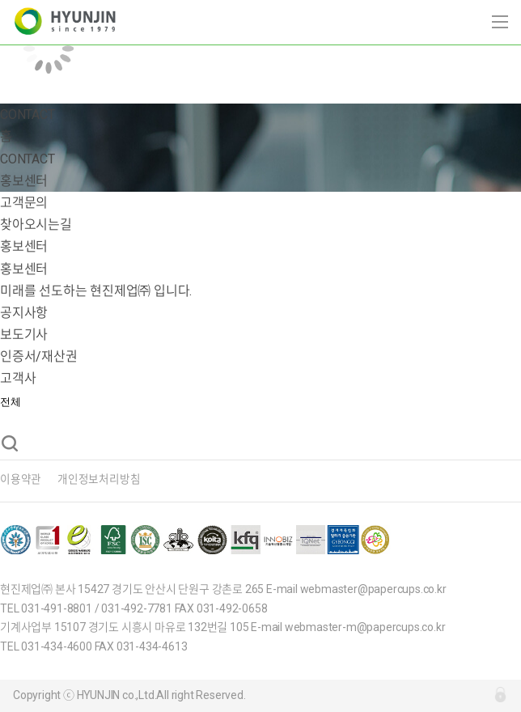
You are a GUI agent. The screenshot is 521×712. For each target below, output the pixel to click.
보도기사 (24, 334)
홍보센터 (24, 246)
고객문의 (24, 202)
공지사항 (24, 312)
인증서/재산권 (39, 356)
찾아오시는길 (36, 224)
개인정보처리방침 (98, 479)
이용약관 (20, 479)
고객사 (18, 378)
